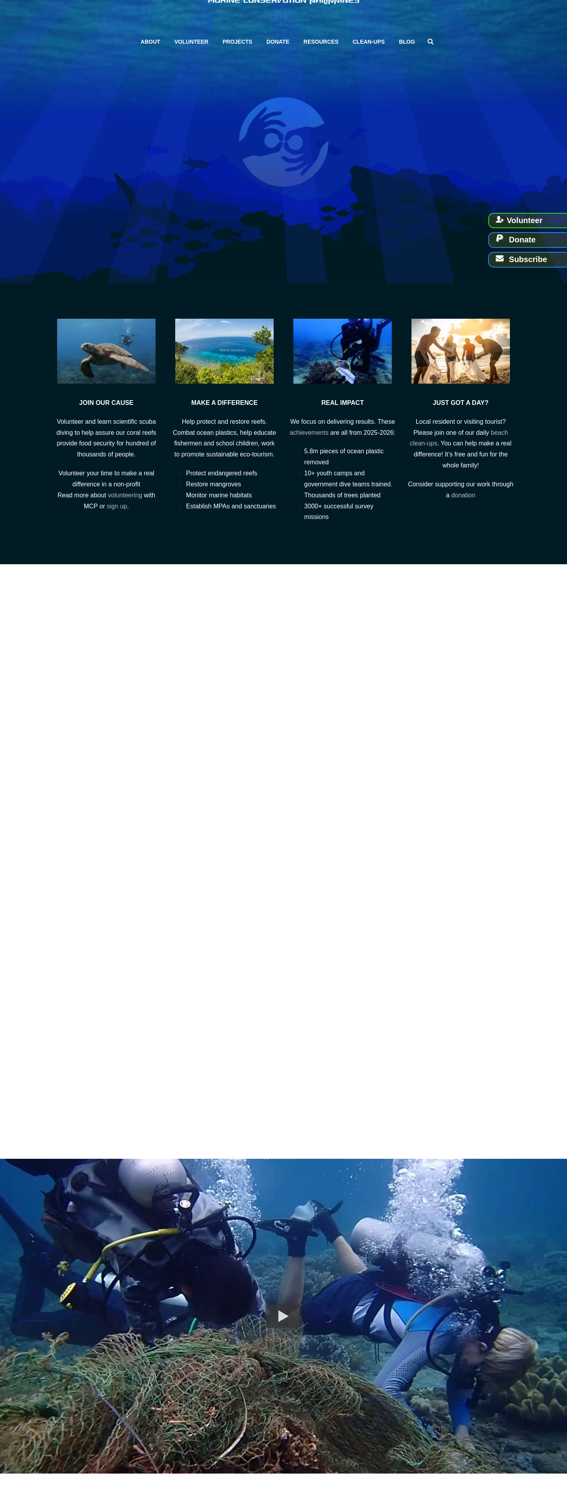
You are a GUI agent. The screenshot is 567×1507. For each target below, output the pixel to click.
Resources (321, 42)
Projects (237, 42)
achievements (309, 432)
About (150, 42)
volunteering (125, 495)
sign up (117, 506)
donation (463, 495)
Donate (278, 42)
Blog (407, 42)
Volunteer (191, 42)
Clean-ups (368, 42)
